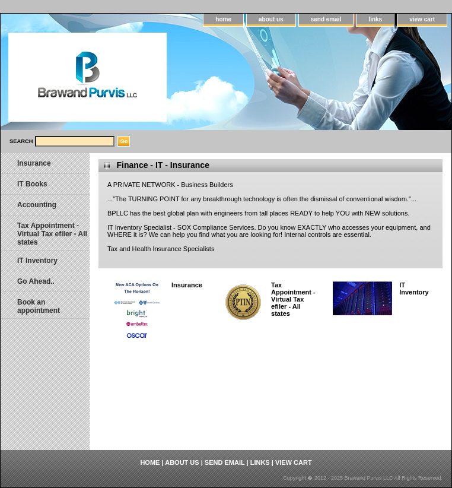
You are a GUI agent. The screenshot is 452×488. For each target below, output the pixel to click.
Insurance (186, 285)
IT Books (32, 184)
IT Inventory (414, 288)
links (375, 19)
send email (326, 19)
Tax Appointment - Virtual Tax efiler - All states (293, 299)
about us (271, 19)
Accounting (36, 205)
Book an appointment (38, 306)
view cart (422, 19)
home (223, 19)
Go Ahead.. (36, 281)
